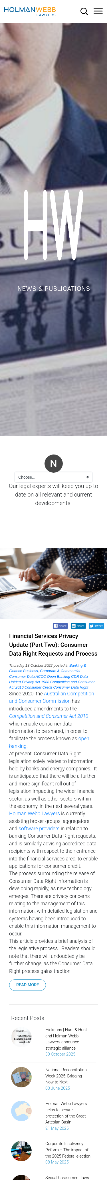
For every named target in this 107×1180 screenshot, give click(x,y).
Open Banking (58, 676)
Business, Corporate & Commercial (51, 671)
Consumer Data (22, 676)
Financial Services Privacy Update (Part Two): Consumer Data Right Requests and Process (53, 645)
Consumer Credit (38, 687)
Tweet (96, 626)
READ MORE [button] (27, 985)
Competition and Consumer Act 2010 (48, 716)
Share (78, 626)
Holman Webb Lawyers (34, 813)
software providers (39, 828)
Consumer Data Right (70, 687)
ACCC (41, 676)
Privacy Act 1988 (35, 682)
